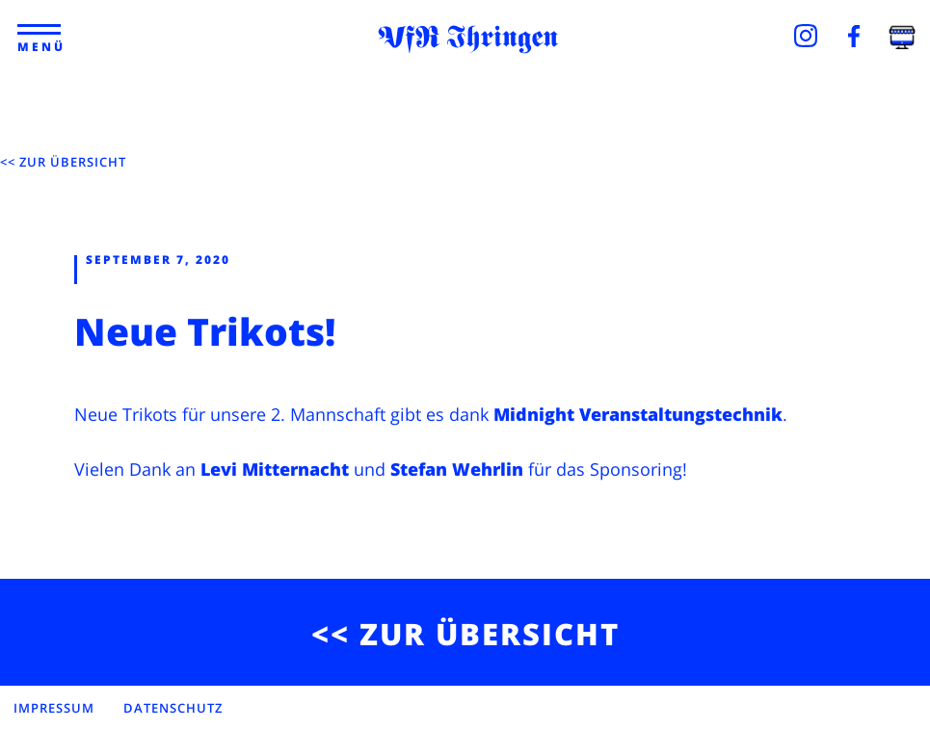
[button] (40, 30)
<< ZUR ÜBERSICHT (63, 161)
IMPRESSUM (53, 708)
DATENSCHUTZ (173, 708)
